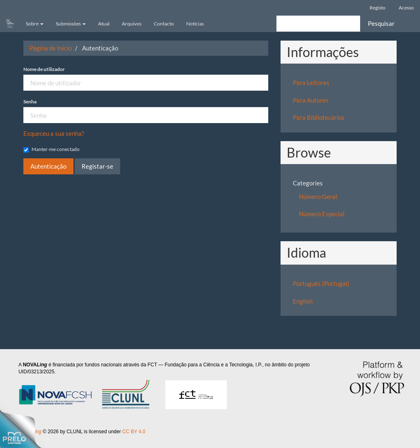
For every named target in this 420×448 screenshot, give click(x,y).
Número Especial (322, 213)
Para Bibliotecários (319, 117)
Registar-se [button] (97, 166)
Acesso (406, 8)
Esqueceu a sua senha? (53, 133)
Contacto (164, 24)
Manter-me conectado (51, 149)
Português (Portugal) (321, 283)
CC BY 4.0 (135, 431)
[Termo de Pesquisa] (318, 24)
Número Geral (318, 196)
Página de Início (51, 48)
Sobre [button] (34, 24)
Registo (378, 8)
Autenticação (48, 166)
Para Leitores (311, 82)
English (303, 301)
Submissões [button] (71, 24)
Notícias (195, 24)
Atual (104, 24)
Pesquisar (381, 23)
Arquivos (132, 24)
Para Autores (311, 100)
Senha (30, 101)
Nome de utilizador (44, 69)
